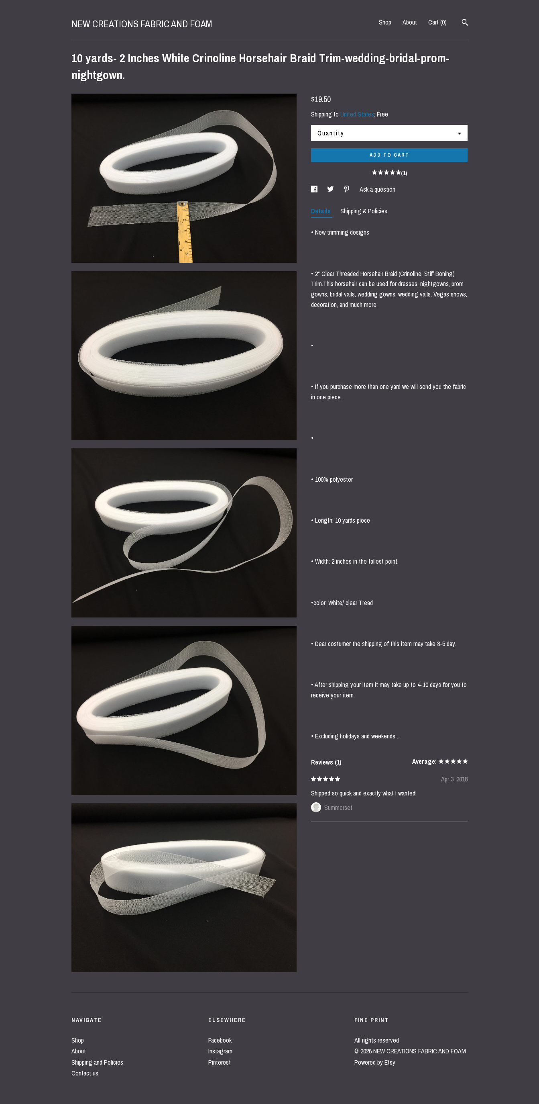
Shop (385, 22)
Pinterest (219, 1062)
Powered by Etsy (374, 1062)
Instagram (220, 1051)
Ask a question (377, 189)
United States (357, 114)
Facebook (220, 1040)
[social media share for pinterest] (348, 189)
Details (321, 210)
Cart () (437, 22)
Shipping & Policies (363, 210)
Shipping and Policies (97, 1062)
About (410, 22)
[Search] (465, 23)
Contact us (84, 1073)
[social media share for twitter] (331, 189)
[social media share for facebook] (315, 189)
